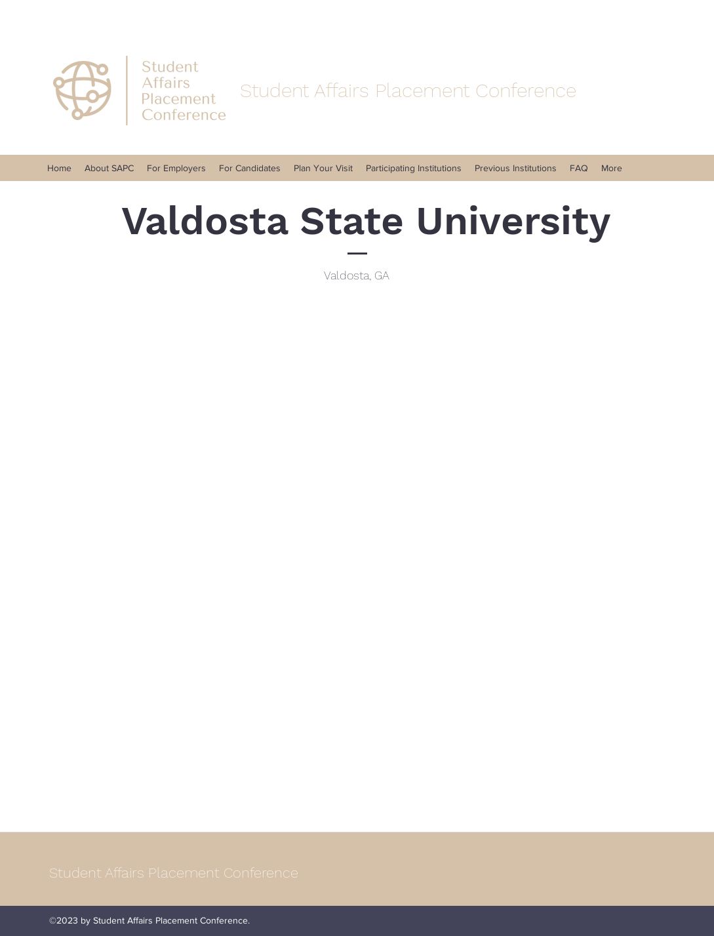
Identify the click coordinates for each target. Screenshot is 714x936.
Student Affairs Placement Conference (173, 873)
